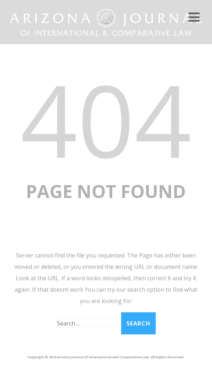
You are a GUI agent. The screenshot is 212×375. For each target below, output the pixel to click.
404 (106, 119)
